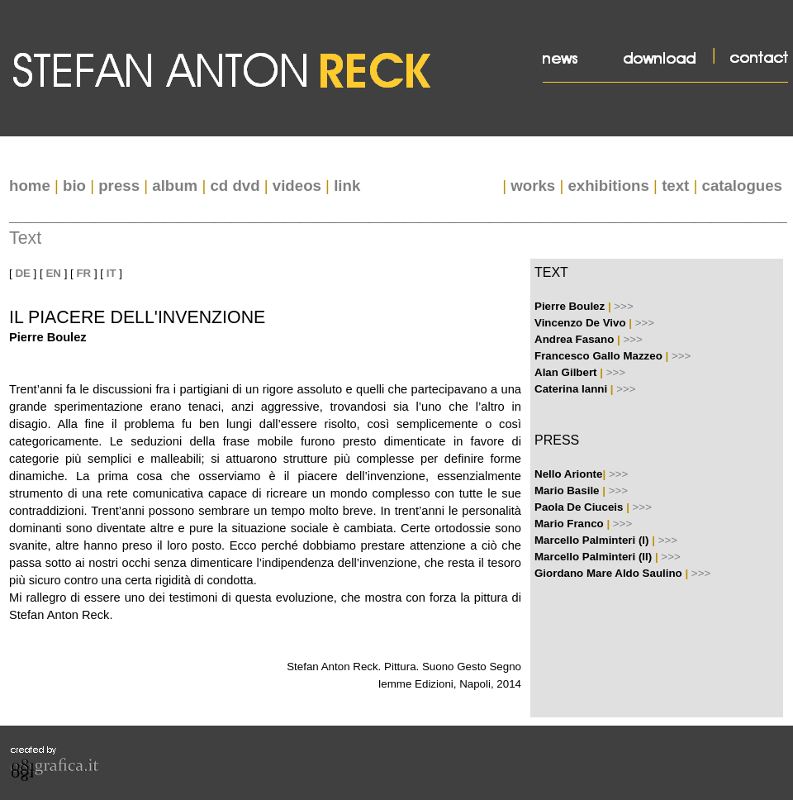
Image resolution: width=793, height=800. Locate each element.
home (29, 185)
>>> (623, 306)
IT (111, 273)
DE (23, 273)
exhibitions (607, 185)
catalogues (742, 185)
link (347, 185)
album (174, 185)
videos (297, 185)
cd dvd (234, 185)
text (675, 185)
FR (83, 273)
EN (53, 273)
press (119, 185)
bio (74, 185)
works (532, 185)
